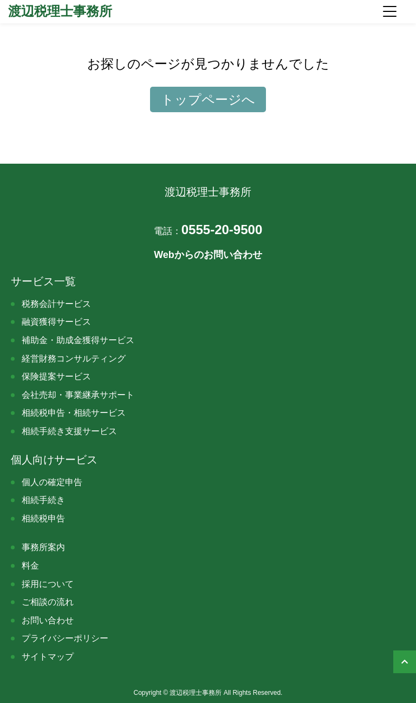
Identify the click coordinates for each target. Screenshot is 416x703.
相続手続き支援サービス (69, 431)
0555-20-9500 (208, 229)
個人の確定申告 (52, 482)
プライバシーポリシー (65, 638)
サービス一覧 (43, 281)
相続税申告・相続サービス (74, 412)
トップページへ (208, 99)
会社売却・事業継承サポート (78, 394)
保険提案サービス (56, 376)
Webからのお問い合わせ (208, 254)
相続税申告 (43, 518)
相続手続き (43, 500)
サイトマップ (48, 656)
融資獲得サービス (56, 321)
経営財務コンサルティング (74, 358)
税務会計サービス (56, 303)
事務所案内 (43, 547)
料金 (30, 565)
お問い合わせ (48, 620)
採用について (48, 584)
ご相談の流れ (48, 602)
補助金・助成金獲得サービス (78, 340)
